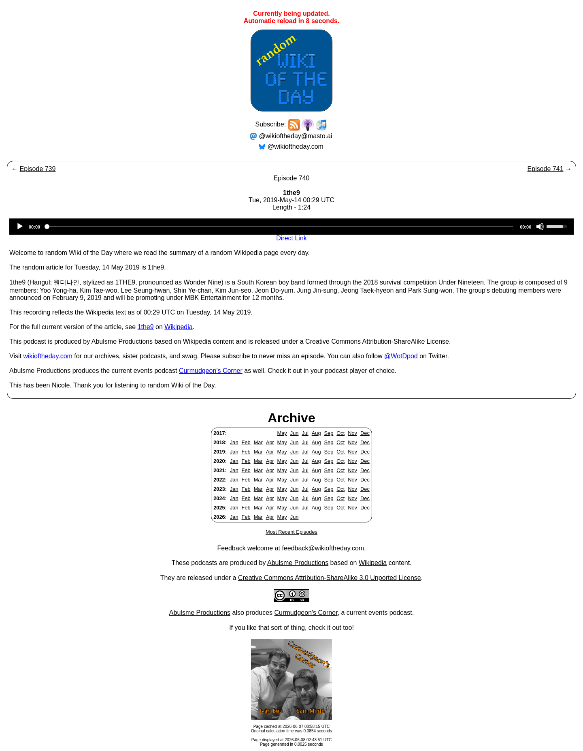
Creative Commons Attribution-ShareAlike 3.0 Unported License (329, 577)
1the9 (146, 326)
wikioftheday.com (47, 356)
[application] (291, 226)
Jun (294, 433)
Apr (270, 442)
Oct (340, 433)
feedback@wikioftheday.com (323, 548)
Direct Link (291, 238)
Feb (246, 442)
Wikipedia (178, 326)
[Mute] (540, 227)
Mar (258, 442)
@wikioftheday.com (295, 146)
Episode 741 (546, 168)
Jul (305, 433)
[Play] (20, 227)
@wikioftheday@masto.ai (295, 136)
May (282, 433)
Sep (329, 433)
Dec (365, 433)
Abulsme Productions (297, 562)
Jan (234, 442)
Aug (316, 433)
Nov (352, 433)
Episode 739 (37, 168)
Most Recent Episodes (291, 532)
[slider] (280, 226)
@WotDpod (401, 356)
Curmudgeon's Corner (211, 370)
